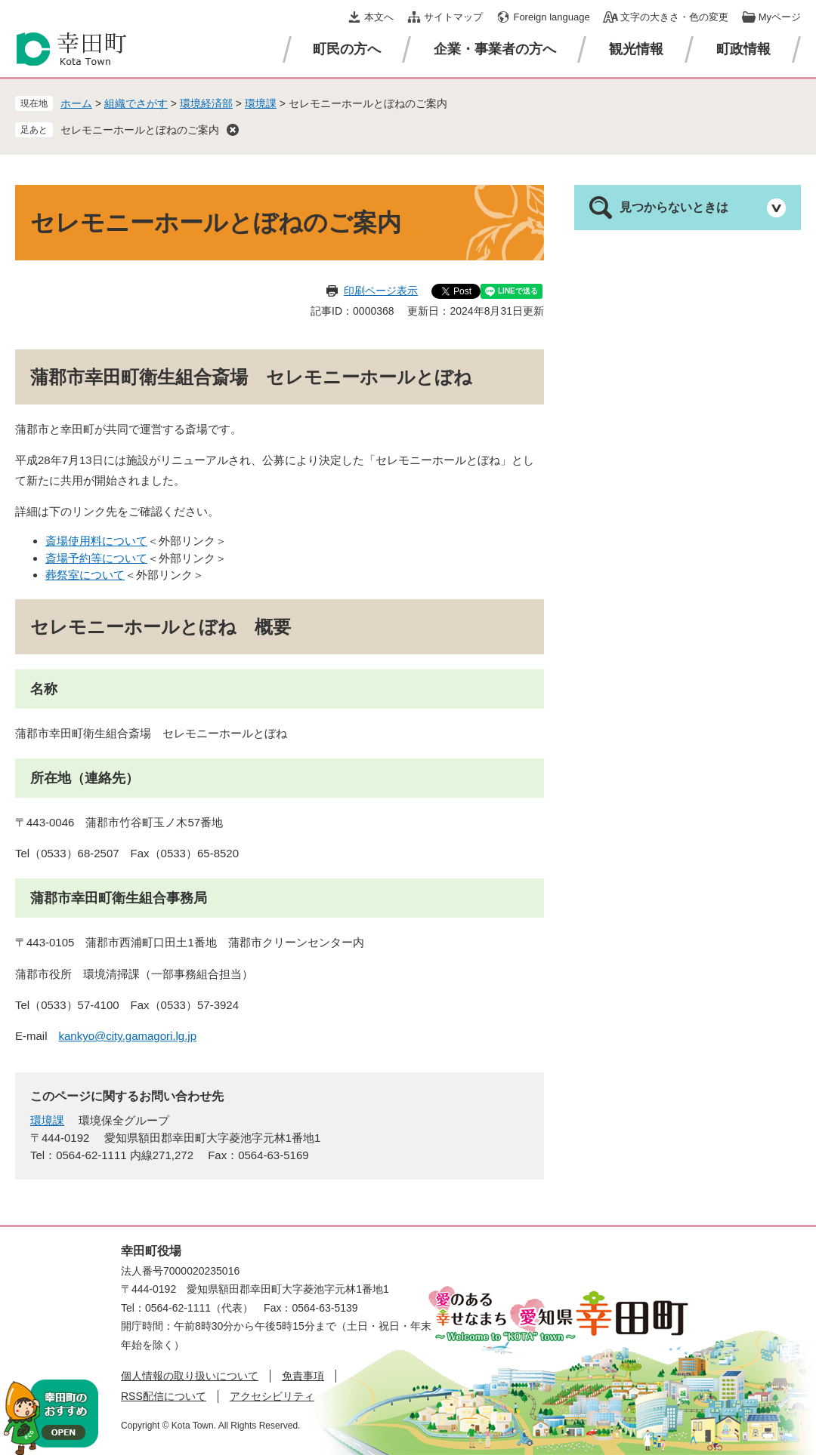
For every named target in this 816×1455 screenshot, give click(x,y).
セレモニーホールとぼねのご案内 (139, 130)
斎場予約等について (96, 558)
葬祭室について (85, 574)
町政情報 (743, 49)
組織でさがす (136, 103)
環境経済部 (206, 103)
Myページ (780, 17)
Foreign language (551, 17)
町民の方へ (347, 49)
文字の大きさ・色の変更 (674, 17)
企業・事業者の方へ (495, 49)
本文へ (379, 17)
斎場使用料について (96, 540)
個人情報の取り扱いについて (189, 1376)
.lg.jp (184, 1035)
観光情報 (636, 49)
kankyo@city (90, 1035)
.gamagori (147, 1035)
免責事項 (303, 1376)
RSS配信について (163, 1396)
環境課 (261, 103)
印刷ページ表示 (381, 291)
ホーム (76, 103)
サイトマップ (453, 17)
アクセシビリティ (272, 1396)
